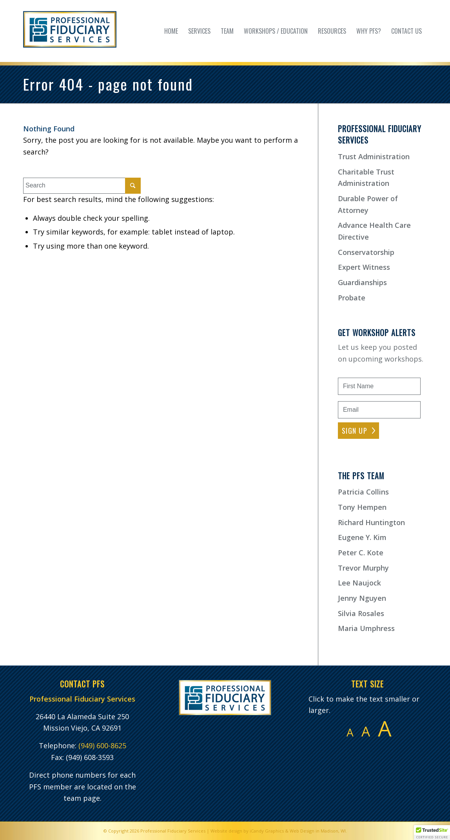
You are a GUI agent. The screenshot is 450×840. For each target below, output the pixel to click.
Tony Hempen (362, 507)
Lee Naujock (359, 582)
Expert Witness (364, 267)
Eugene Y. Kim (362, 537)
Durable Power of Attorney (368, 204)
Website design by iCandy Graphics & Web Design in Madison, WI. (278, 831)
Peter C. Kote (360, 552)
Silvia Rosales (361, 613)
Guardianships (362, 282)
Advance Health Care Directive (374, 231)
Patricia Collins (363, 491)
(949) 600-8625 (102, 745)
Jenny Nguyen (362, 598)
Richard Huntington (371, 522)
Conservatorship (366, 252)
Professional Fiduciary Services (172, 831)
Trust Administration (374, 156)
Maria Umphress (366, 628)
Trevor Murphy (363, 568)
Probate (351, 297)
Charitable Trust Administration (366, 177)
